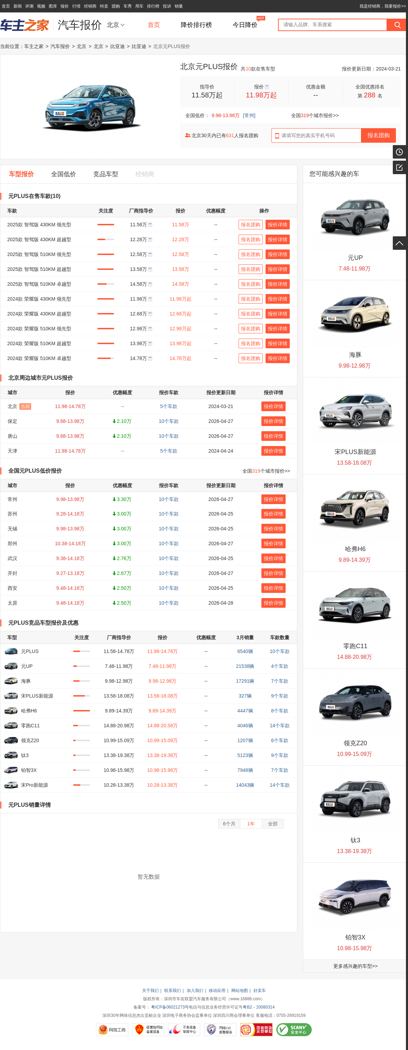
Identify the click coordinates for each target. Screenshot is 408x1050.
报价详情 (277, 224)
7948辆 (245, 770)
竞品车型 (105, 174)
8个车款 (279, 710)
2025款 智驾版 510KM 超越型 (39, 269)
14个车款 (280, 725)
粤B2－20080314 (259, 1007)
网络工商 (112, 1029)
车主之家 (34, 46)
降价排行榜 (196, 24)
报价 (65, 6)
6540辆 (245, 651)
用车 (139, 6)
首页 (6, 6)
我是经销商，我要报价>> (383, 6)
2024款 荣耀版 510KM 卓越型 (39, 358)
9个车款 (279, 696)
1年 (251, 823)
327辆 (245, 696)
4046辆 (245, 725)
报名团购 (250, 224)
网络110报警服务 (220, 1029)
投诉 (167, 6)
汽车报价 (60, 46)
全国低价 (63, 174)
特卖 (104, 6)
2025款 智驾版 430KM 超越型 (39, 239)
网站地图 (239, 990)
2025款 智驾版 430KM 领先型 (39, 224)
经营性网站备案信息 (148, 1029)
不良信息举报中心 (184, 1029)
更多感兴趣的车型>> (355, 966)
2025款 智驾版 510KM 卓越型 (39, 284)
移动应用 (217, 990)
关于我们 (150, 990)
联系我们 (172, 990)
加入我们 (195, 990)
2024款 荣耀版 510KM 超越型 (39, 343)
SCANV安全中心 (294, 1029)
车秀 (127, 6)
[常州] (249, 115)
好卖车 (259, 990)
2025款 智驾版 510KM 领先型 (39, 254)
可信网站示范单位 (256, 1029)
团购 (116, 6)
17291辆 (245, 681)
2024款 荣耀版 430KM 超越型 (39, 313)
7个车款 (279, 681)
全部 (273, 823)
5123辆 (245, 755)
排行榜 (153, 6)
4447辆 (245, 710)
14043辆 (245, 785)
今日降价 (245, 24)
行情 (76, 6)
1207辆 (245, 740)
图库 (53, 6)
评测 (29, 6)
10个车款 (280, 651)
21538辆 (245, 666)
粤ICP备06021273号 (170, 1007)
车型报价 (21, 174)
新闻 (17, 6)
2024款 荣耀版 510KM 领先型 (39, 328)
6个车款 (279, 740)
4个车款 (279, 666)
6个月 (229, 823)
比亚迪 (117, 46)
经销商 (90, 6)
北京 (113, 24)
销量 (179, 6)
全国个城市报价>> (315, 115)
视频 (41, 6)
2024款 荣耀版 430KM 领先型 (39, 299)
